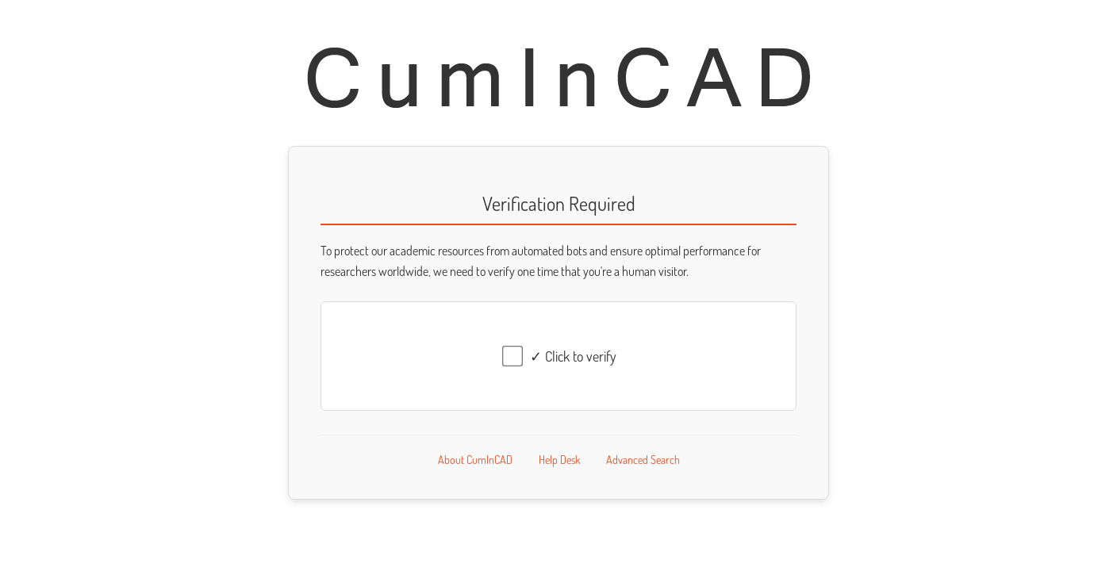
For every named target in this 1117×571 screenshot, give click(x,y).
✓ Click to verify (573, 356)
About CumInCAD (475, 459)
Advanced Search (643, 459)
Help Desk (559, 459)
